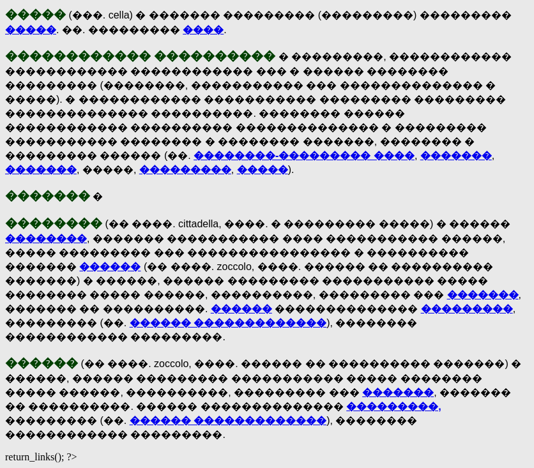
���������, (393, 406)
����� (30, 29)
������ (110, 266)
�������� (46, 238)
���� (203, 29)
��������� (185, 169)
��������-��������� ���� (304, 155)
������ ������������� (228, 322)
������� (456, 155)
